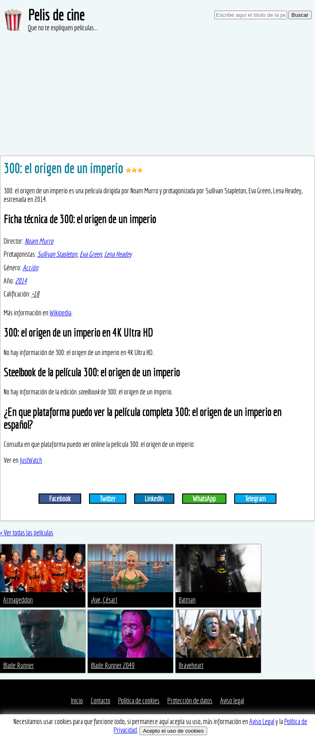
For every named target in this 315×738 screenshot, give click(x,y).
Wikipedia (60, 312)
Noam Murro (39, 241)
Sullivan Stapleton (57, 254)
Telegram (255, 498)
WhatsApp (204, 498)
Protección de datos (189, 700)
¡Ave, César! (104, 599)
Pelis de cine (56, 15)
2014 (21, 280)
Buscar (300, 15)
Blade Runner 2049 (113, 665)
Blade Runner (18, 665)
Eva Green (91, 254)
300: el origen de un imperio (65, 168)
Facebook (60, 498)
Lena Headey (118, 254)
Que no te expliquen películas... (63, 27)
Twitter (108, 498)
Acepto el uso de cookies (173, 731)
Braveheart (191, 665)
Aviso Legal (261, 721)
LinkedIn (154, 498)
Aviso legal (232, 700)
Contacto (100, 700)
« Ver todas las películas (26, 532)
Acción (30, 267)
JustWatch (31, 460)
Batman (187, 599)
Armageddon (18, 599)
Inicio (77, 700)
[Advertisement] (157, 94)
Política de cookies (139, 700)
